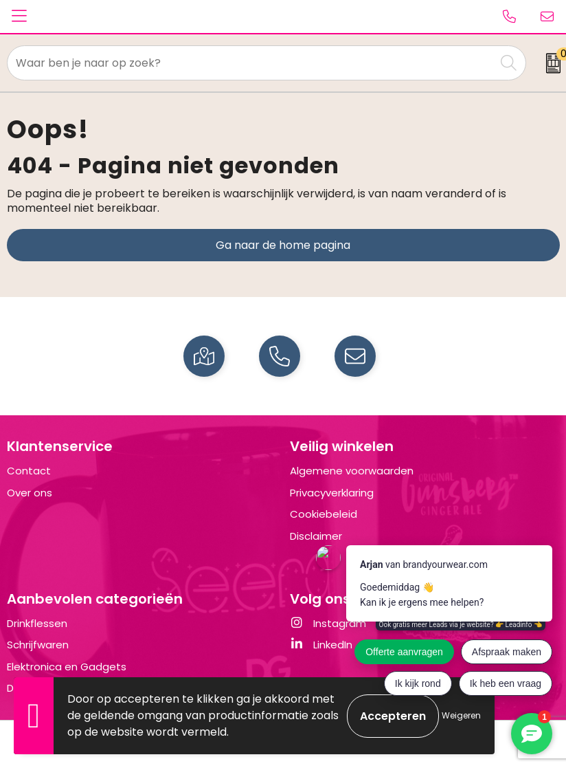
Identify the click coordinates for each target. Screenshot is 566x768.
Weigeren (461, 715)
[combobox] (251, 63)
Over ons (29, 492)
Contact (29, 470)
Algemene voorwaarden (352, 470)
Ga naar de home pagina (283, 245)
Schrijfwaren (38, 644)
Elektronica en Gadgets (66, 666)
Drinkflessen (37, 623)
